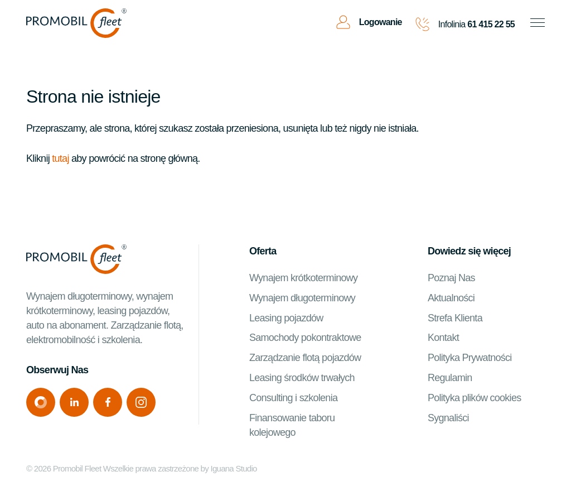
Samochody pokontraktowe (305, 337)
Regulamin (450, 377)
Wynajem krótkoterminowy (303, 277)
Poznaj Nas (451, 277)
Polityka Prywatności (470, 357)
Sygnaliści (448, 417)
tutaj (60, 158)
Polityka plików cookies (474, 397)
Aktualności (451, 298)
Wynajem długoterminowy (302, 298)
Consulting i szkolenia (293, 397)
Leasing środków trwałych (302, 377)
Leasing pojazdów (286, 318)
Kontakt (443, 337)
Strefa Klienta (455, 318)
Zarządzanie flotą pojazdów (305, 357)
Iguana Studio (233, 468)
